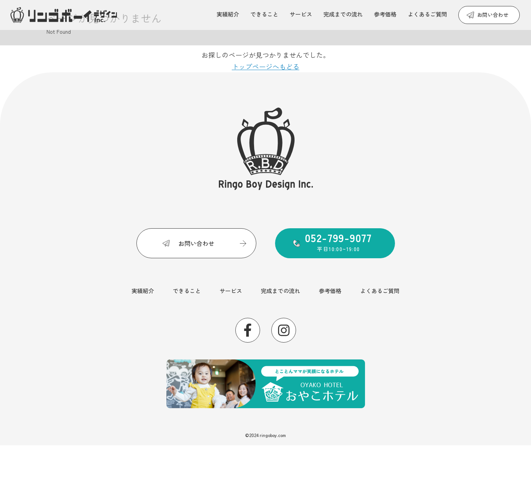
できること (264, 14)
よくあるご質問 (427, 14)
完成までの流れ (343, 14)
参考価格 (385, 14)
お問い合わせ (493, 14)
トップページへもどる (265, 66)
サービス (301, 14)
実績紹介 (228, 14)
